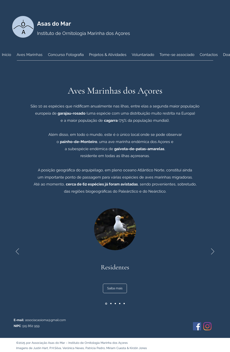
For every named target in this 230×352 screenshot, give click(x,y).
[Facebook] (197, 326)
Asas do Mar (54, 23)
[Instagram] (207, 326)
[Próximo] (212, 251)
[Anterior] (17, 251)
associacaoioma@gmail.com (45, 320)
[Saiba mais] (115, 288)
